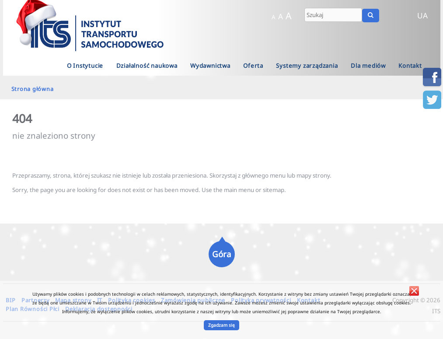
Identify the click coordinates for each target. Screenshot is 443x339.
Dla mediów (368, 66)
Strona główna (32, 89)
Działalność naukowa (147, 66)
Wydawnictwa (210, 66)
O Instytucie (85, 66)
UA (422, 15)
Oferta (253, 66)
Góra (221, 253)
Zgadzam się (221, 325)
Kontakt (410, 66)
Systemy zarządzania (307, 66)
